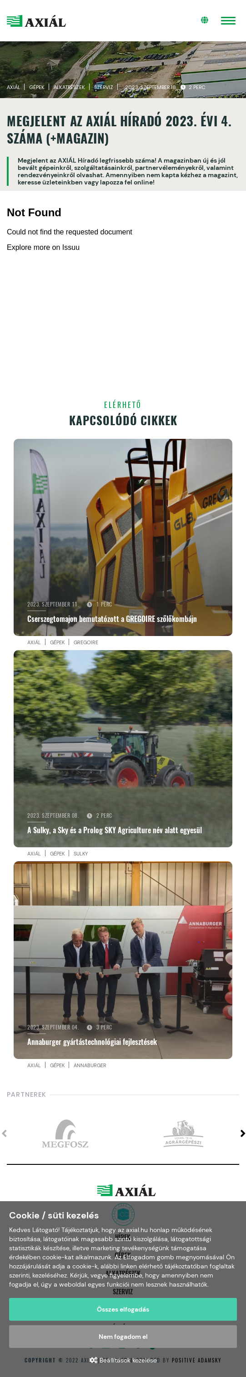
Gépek (37, 87)
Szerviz (103, 87)
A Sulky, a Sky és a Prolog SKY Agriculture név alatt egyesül (114, 830)
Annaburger (90, 1065)
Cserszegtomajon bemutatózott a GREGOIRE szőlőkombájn (112, 618)
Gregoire (86, 642)
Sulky (81, 853)
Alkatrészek (69, 87)
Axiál (13, 87)
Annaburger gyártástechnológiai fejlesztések (92, 1041)
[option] (65, 1133)
